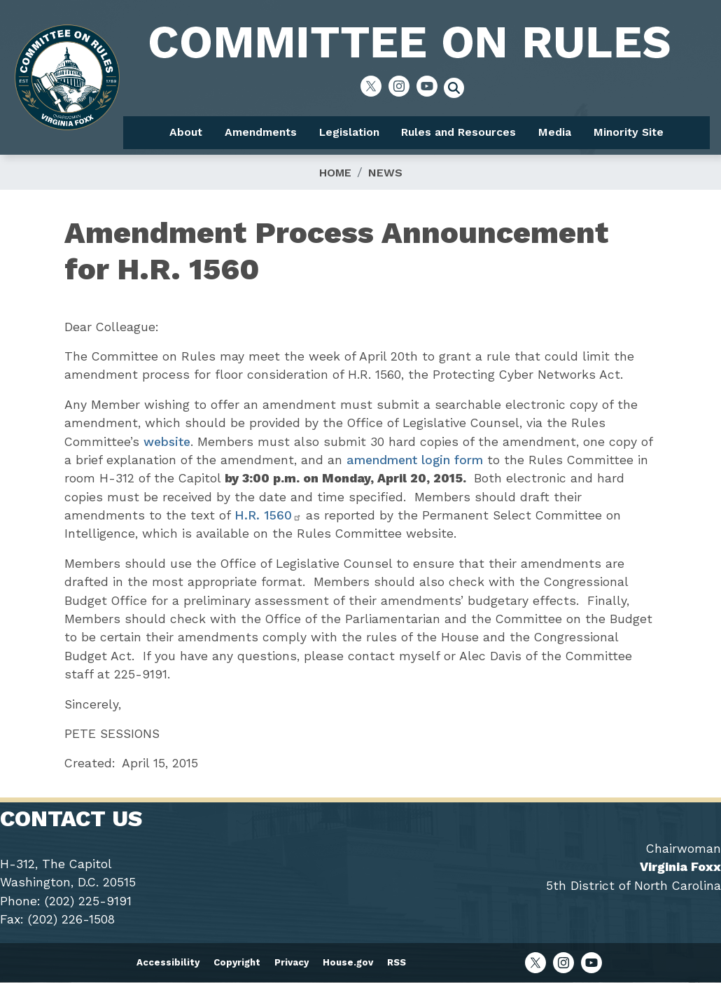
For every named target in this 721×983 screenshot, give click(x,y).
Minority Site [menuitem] (629, 132)
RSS (396, 962)
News (385, 172)
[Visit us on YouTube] (430, 86)
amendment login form (414, 460)
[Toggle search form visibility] (458, 90)
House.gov (348, 962)
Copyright (237, 962)
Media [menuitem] (554, 132)
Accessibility (168, 962)
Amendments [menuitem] (261, 132)
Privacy (291, 962)
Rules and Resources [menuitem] (458, 132)
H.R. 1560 (268, 515)
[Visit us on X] (374, 86)
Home (335, 172)
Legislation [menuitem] (349, 132)
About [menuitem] (185, 132)
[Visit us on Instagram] (402, 86)
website (167, 442)
